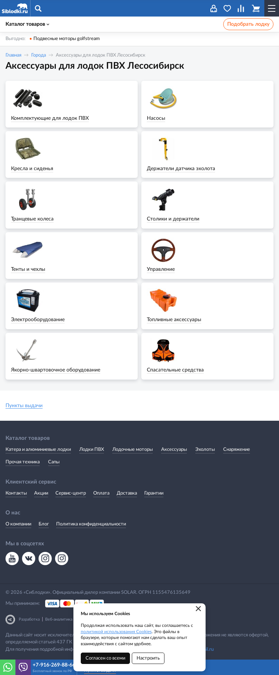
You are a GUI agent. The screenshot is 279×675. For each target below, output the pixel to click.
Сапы (53, 462)
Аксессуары (174, 449)
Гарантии (153, 493)
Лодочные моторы (132, 449)
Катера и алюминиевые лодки (38, 449)
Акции (41, 493)
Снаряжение (236, 449)
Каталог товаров (27, 24)
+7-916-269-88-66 (54, 665)
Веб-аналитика (58, 619)
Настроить (148, 658)
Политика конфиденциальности (91, 524)
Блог (44, 524)
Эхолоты (205, 449)
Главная (13, 55)
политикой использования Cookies (116, 631)
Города (38, 55)
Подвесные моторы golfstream (66, 38)
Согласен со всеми (105, 658)
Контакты (16, 493)
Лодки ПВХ (91, 449)
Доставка (127, 493)
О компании (18, 524)
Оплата (101, 493)
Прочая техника (23, 462)
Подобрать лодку (248, 24)
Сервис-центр (70, 493)
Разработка (29, 619)
